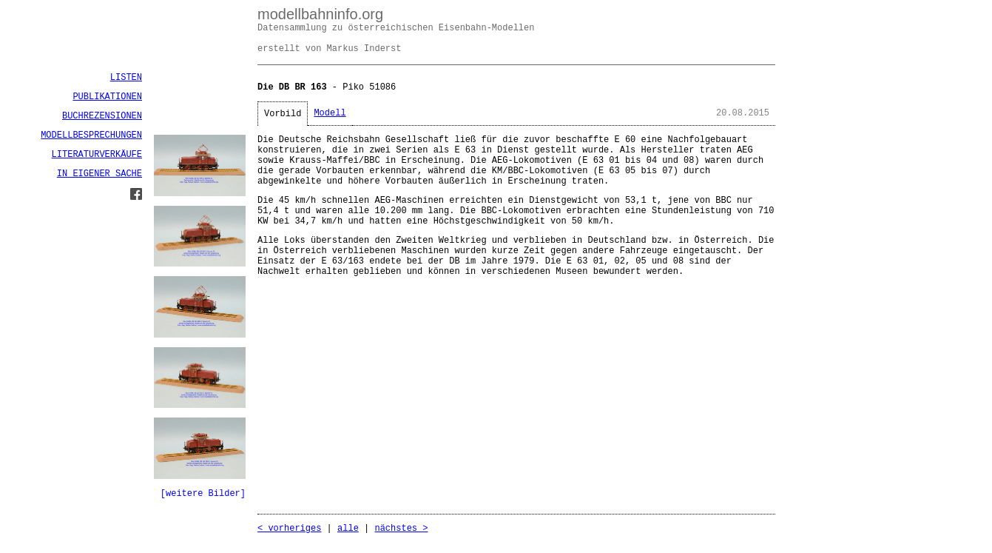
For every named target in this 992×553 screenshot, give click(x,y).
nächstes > (401, 528)
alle (348, 528)
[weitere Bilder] (203, 494)
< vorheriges (289, 528)
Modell (329, 113)
